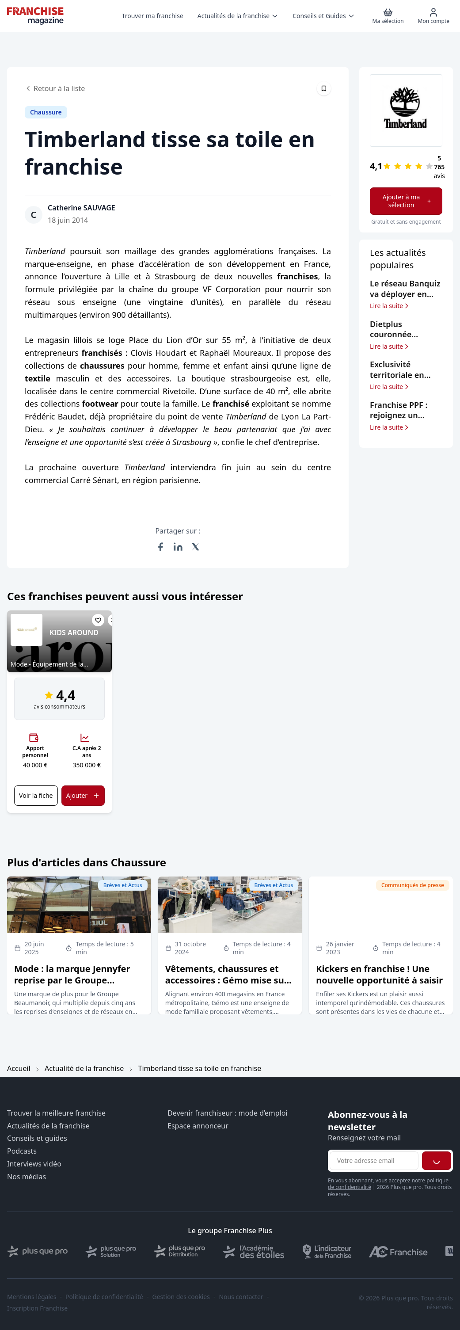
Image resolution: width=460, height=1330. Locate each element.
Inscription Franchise (37, 1308)
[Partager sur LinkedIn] (178, 547)
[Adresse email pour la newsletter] (374, 1160)
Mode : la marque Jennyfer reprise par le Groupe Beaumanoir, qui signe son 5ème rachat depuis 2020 (72, 986)
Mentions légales (32, 1297)
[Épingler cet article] (324, 88)
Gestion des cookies (181, 1297)
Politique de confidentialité (104, 1297)
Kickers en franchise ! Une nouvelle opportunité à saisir (379, 974)
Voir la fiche (36, 795)
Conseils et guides (37, 1138)
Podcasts (22, 1151)
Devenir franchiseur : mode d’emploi (227, 1113)
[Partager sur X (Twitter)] (196, 547)
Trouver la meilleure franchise (56, 1113)
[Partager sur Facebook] (160, 547)
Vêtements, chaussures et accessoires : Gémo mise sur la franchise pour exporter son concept (226, 986)
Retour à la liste (55, 88)
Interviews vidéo (34, 1164)
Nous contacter (241, 1297)
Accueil (18, 1068)
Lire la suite (390, 306)
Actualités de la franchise (48, 1126)
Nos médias (26, 1176)
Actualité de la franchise (84, 1068)
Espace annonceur (197, 1126)
